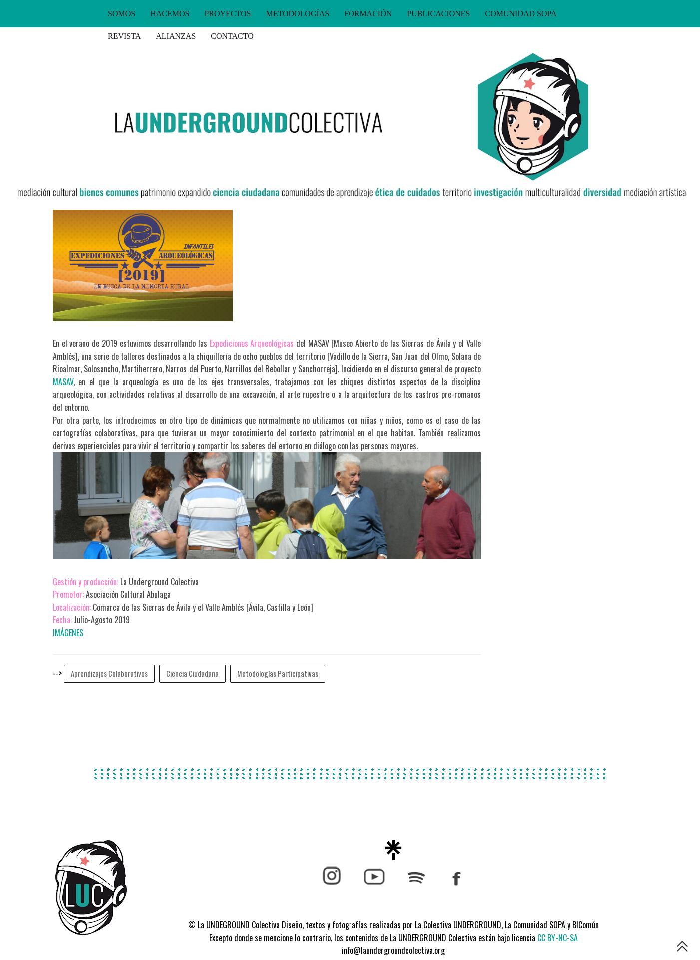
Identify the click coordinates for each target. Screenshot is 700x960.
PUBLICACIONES (438, 13)
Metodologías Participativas (277, 673)
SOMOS (121, 13)
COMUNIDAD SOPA (521, 13)
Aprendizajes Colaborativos (109, 673)
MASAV (63, 382)
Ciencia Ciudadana (192, 673)
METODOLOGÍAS (297, 13)
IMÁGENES (68, 633)
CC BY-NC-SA (557, 938)
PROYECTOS (227, 13)
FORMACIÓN (368, 13)
